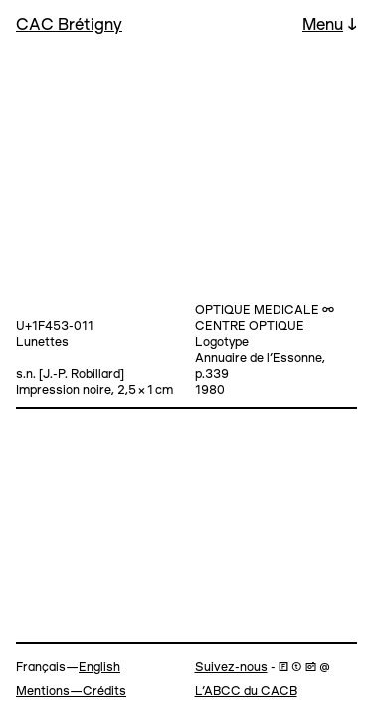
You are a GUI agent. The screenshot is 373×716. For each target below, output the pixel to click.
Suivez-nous (231, 667)
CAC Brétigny (69, 25)
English (99, 667)
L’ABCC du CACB (246, 691)
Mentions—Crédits (71, 691)
